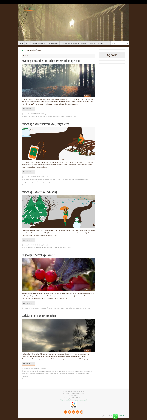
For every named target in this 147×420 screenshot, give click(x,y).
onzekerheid (25, 374)
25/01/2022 (36, 177)
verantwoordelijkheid (60, 374)
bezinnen (26, 371)
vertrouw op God (72, 374)
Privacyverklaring (65, 400)
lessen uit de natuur (37, 179)
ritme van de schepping (68, 179)
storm (51, 374)
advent (26, 116)
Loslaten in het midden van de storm (39, 315)
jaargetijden (62, 371)
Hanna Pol (27, 114)
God (29, 179)
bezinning (33, 371)
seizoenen (79, 308)
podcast (37, 247)
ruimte (37, 116)
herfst (56, 371)
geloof (26, 179)
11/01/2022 (36, 245)
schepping (43, 116)
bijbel (25, 247)
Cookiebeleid (83, 400)
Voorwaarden (75, 400)
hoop (66, 308)
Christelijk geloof (42, 371)
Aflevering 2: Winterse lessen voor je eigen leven (45, 124)
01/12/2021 (36, 308)
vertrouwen (81, 374)
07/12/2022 (36, 114)
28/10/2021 (36, 368)
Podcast (45, 177)
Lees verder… (28, 109)
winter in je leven (38, 182)
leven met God (47, 179)
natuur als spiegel (77, 371)
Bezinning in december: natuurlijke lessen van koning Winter (51, 61)
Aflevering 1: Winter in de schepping (39, 192)
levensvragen (56, 179)
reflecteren (39, 374)
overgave (32, 374)
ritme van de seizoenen (82, 179)
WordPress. (123, 416)
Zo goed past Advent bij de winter (38, 255)
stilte (48, 116)
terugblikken (64, 116)
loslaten (68, 371)
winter (70, 116)
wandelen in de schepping (54, 247)
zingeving (47, 182)
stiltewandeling (55, 116)
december (32, 116)
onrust (85, 371)
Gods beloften (61, 308)
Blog (44, 114)
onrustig (89, 371)
